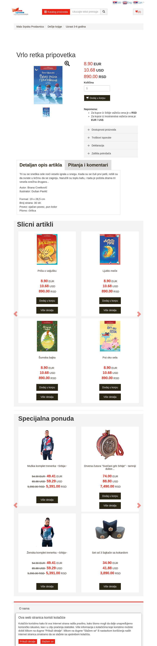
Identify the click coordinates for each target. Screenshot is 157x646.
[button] (16, 314)
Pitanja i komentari (88, 164)
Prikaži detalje (27, 641)
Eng (127, 2)
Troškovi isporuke (99, 137)
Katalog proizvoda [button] (56, 11)
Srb (117, 2)
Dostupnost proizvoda (101, 129)
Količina (89, 82)
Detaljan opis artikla (41, 164)
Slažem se (47, 641)
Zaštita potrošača (99, 153)
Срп (137, 2)
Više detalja (46, 310)
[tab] (111, 129)
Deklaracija (95, 145)
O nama (24, 608)
